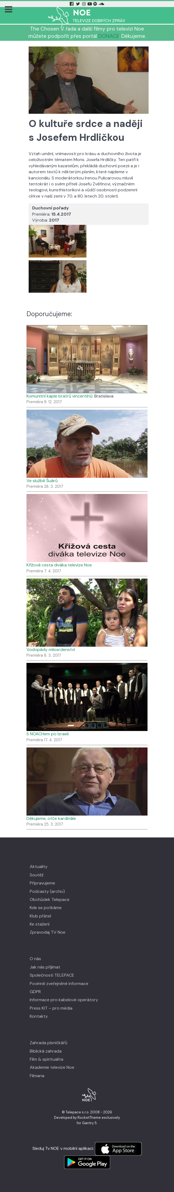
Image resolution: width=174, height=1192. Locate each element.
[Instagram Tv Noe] (84, 4)
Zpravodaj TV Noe (47, 932)
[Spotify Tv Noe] (95, 4)
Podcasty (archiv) (47, 891)
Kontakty (39, 1016)
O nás (35, 958)
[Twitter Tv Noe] (78, 4)
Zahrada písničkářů (48, 1043)
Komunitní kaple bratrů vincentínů (59, 396)
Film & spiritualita (46, 1059)
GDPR (35, 991)
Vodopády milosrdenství (50, 649)
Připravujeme (42, 883)
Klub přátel (40, 916)
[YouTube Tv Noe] (90, 4)
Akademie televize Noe (52, 1067)
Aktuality (39, 866)
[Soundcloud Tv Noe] (101, 4)
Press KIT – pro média (51, 1008)
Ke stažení (39, 924)
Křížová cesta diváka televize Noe (59, 565)
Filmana (37, 1076)
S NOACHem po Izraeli (47, 734)
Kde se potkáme (46, 907)
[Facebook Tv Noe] (72, 4)
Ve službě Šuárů (42, 480)
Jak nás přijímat (45, 967)
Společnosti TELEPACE (52, 975)
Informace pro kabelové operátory (64, 1000)
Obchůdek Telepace (49, 899)
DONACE (108, 36)
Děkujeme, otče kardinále (51, 818)
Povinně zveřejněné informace (59, 983)
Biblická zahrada (46, 1051)
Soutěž (37, 875)
